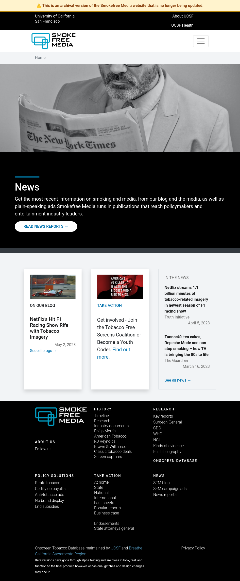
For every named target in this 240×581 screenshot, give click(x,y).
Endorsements (106, 523)
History (103, 409)
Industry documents (111, 425)
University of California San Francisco (55, 19)
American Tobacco (110, 436)
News (159, 476)
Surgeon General (167, 422)
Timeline (101, 415)
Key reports (163, 416)
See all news (176, 380)
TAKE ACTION (107, 476)
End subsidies (47, 506)
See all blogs (41, 350)
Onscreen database (175, 461)
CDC (157, 428)
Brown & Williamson (111, 446)
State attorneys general (114, 528)
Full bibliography (167, 451)
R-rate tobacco (47, 482)
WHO (157, 434)
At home (101, 482)
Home (40, 57)
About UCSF (182, 16)
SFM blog (161, 482)
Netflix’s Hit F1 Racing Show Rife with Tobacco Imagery (49, 328)
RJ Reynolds (105, 441)
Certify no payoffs (50, 488)
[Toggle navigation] (201, 41)
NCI (156, 440)
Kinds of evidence (168, 445)
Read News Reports (43, 226)
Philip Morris (105, 431)
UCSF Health (182, 25)
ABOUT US (45, 442)
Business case (106, 513)
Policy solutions (54, 476)
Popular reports (107, 508)
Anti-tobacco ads (49, 494)
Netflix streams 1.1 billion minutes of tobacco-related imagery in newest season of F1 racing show (186, 299)
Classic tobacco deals (113, 451)
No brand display (49, 500)
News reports (164, 494)
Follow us (43, 449)
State (98, 487)
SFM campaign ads (170, 488)
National (101, 492)
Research (102, 421)
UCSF (115, 548)
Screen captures (108, 456)
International (105, 497)
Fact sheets (104, 502)
